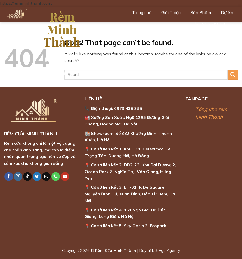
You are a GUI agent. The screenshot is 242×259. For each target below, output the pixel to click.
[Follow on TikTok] (27, 176)
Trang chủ (141, 12)
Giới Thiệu (171, 12)
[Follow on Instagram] (18, 176)
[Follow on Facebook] (8, 176)
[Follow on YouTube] (65, 176)
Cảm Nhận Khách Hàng (214, 24)
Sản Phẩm (200, 12)
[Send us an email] (46, 176)
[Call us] (55, 176)
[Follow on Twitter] (37, 176)
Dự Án (227, 12)
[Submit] (233, 75)
